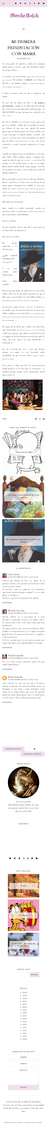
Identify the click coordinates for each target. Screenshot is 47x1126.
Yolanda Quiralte (16, 655)
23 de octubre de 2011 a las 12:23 (23, 577)
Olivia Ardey (14, 574)
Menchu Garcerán (16, 610)
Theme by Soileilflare (33, 1122)
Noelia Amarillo (15, 677)
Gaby (4, 419)
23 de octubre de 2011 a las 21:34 (23, 680)
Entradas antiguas (32, 754)
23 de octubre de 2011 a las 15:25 (23, 658)
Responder (7, 603)
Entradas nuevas (13, 749)
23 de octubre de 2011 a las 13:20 (23, 613)
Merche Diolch (17, 1122)
